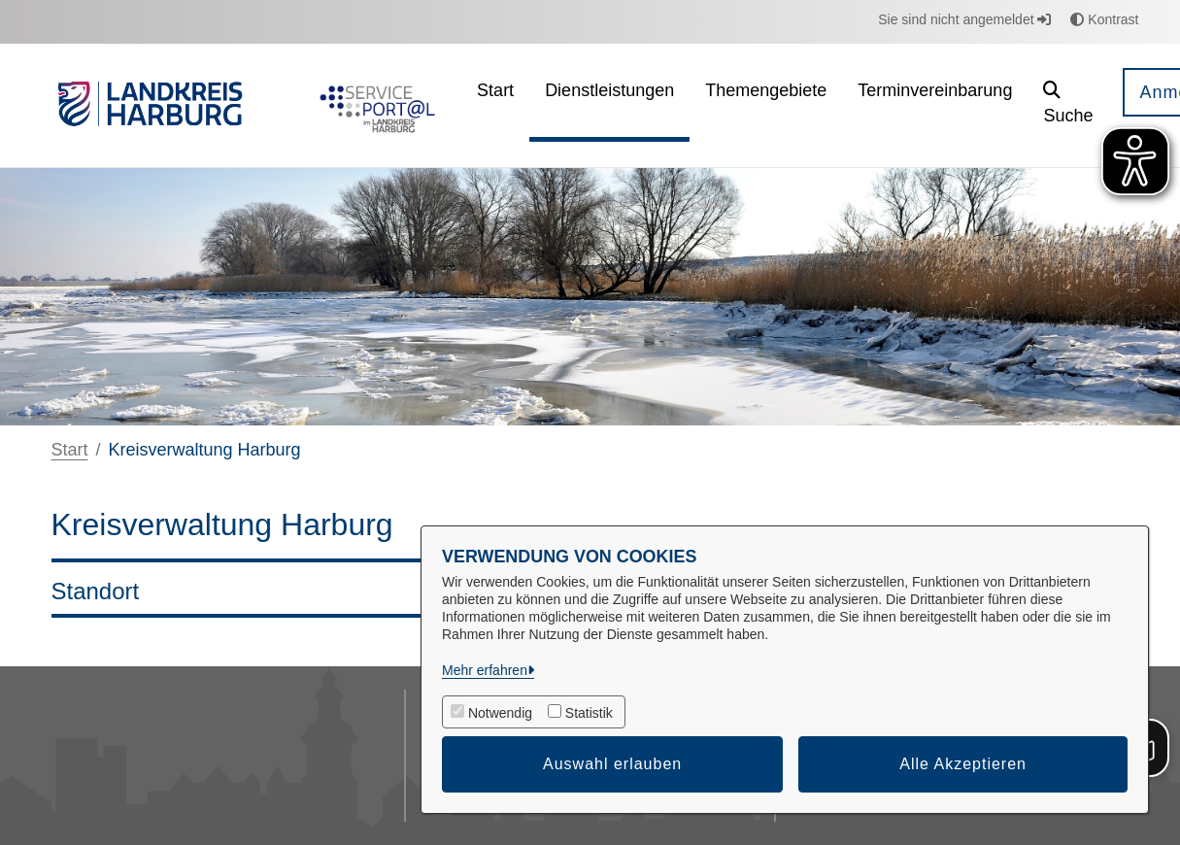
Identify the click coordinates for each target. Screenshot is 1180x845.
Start (69, 449)
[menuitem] (495, 105)
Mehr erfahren (484, 670)
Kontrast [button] (1104, 19)
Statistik (589, 713)
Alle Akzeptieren (963, 764)
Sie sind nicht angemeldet (964, 19)
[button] (1068, 105)
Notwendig (500, 713)
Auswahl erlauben (612, 764)
